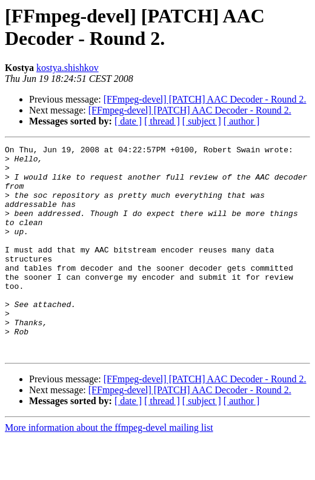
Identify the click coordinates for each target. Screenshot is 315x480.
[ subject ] (201, 121)
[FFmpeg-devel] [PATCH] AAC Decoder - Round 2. (205, 99)
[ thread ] (162, 121)
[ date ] (128, 121)
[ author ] (242, 121)
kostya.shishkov (67, 68)
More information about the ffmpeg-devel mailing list (109, 469)
